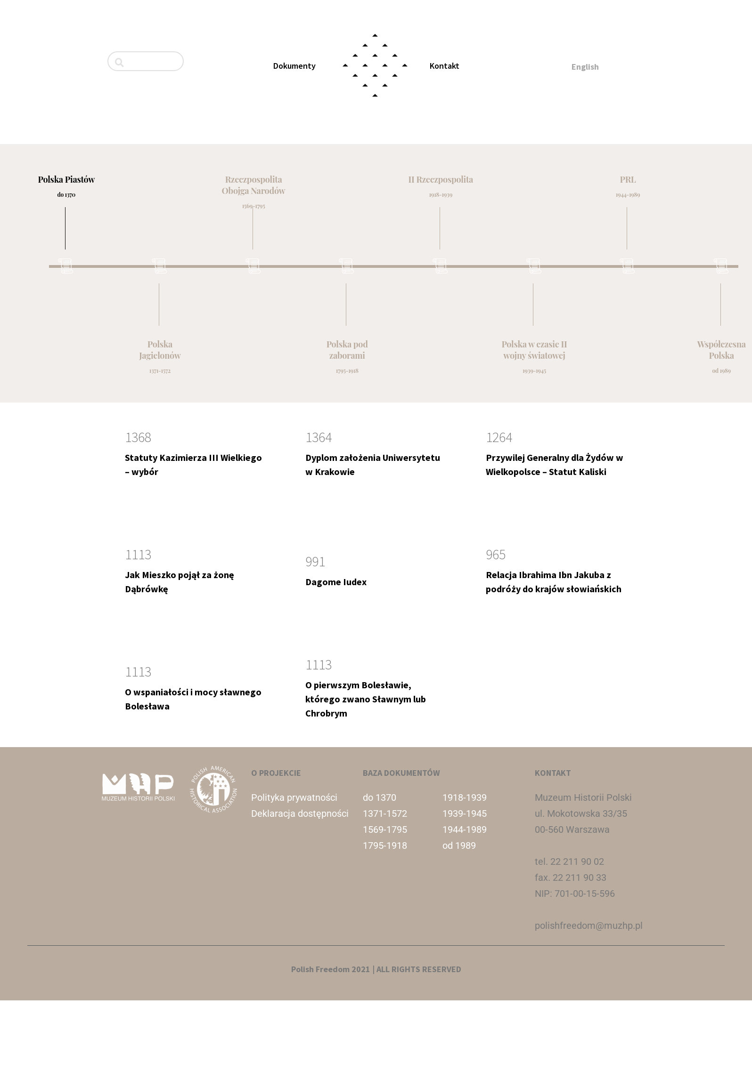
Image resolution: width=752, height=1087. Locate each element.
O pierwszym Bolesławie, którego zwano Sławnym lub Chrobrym (365, 699)
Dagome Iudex (336, 582)
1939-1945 (464, 813)
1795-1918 (385, 845)
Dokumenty (294, 65)
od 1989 (459, 845)
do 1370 (379, 797)
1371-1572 (385, 813)
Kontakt (444, 65)
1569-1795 (385, 829)
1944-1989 (464, 829)
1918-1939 (464, 797)
